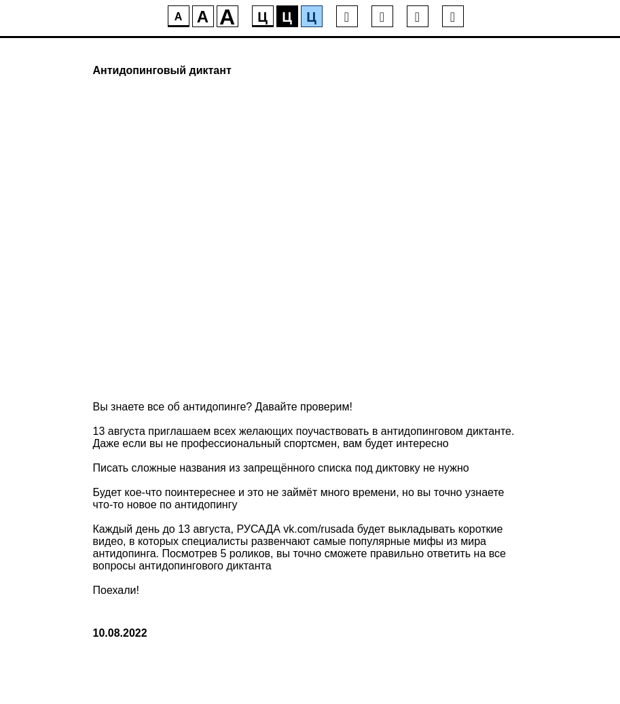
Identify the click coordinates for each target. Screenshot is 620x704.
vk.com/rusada (318, 529)
